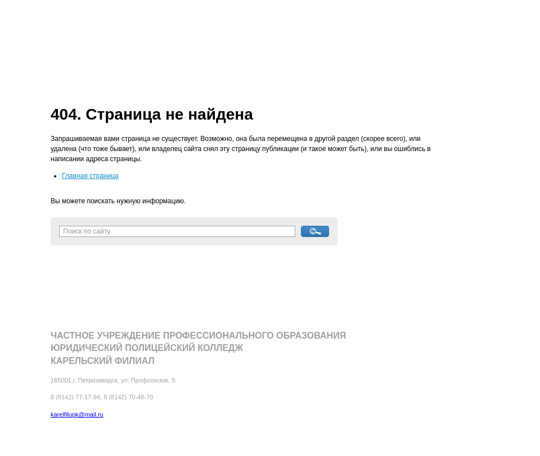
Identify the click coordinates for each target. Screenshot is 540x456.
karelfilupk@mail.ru (77, 414)
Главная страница (90, 176)
